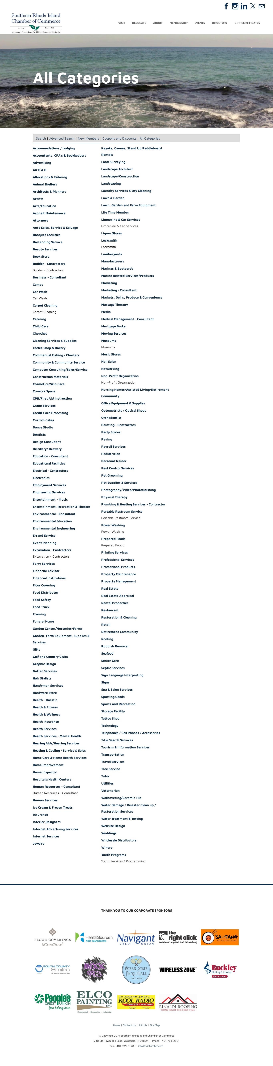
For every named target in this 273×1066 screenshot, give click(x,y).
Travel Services (112, 763)
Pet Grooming (111, 476)
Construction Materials (50, 378)
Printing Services (114, 553)
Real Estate (109, 589)
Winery (106, 848)
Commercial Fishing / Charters (56, 356)
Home (116, 1026)
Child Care (40, 327)
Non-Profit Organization (120, 377)
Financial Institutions (49, 579)
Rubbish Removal (114, 647)
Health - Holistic (45, 701)
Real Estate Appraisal (117, 597)
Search (41, 139)
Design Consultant (47, 443)
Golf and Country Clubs (50, 658)
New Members (88, 139)
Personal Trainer (113, 462)
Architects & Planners (49, 192)
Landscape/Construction (120, 177)
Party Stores (110, 433)
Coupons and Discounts (119, 139)
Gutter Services (45, 672)
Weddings (108, 834)
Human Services (45, 801)
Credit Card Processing (50, 414)
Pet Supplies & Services (119, 484)
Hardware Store (45, 694)
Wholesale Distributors (118, 841)
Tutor (105, 777)
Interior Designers (47, 823)
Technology (109, 727)
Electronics (41, 479)
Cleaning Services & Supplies (55, 342)
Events (200, 23)
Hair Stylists (42, 679)
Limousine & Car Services (120, 221)
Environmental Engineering (54, 529)
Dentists (39, 435)
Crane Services (44, 407)
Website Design (113, 827)
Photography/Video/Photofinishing (128, 491)
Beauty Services (45, 250)
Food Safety (42, 601)
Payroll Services (113, 447)
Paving (106, 440)
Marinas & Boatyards (117, 269)
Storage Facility (113, 712)
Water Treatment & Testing (122, 820)
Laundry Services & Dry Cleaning (126, 192)
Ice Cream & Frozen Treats (53, 808)
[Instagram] (235, 6)
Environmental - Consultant (54, 515)
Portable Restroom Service (122, 512)
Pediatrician (110, 455)
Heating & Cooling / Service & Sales (59, 751)
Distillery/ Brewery (47, 450)
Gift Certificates (247, 23)
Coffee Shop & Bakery (49, 349)
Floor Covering (44, 586)
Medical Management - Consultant (127, 320)
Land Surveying (113, 163)
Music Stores (111, 355)
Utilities (107, 784)
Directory (220, 23)
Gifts (36, 650)
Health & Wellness (46, 715)
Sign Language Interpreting (122, 676)
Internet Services (46, 837)
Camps (38, 286)
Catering (39, 320)
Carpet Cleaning (45, 306)
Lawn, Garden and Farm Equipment (128, 206)
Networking (110, 370)
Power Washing (113, 526)
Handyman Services (48, 686)
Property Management (118, 582)
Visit (121, 23)
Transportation (112, 755)
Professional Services (117, 561)
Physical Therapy (114, 498)
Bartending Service (47, 243)
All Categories (150, 139)
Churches (40, 334)
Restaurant (110, 611)
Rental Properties (114, 604)
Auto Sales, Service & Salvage (55, 229)
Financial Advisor (46, 572)
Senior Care (110, 662)
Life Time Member (115, 213)
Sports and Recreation (118, 705)
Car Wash (40, 293)
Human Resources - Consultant (56, 788)
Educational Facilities (49, 464)
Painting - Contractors (118, 426)
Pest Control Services (117, 469)
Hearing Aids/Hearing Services (56, 744)
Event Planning (44, 544)
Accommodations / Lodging (54, 149)
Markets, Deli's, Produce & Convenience (131, 298)
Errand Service (44, 537)
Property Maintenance (118, 575)
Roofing (107, 640)
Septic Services (113, 669)
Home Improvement (48, 766)
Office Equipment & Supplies (123, 404)
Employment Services (49, 486)
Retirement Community (119, 633)
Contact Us (129, 1026)
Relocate (139, 23)
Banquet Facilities (46, 236)
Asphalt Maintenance (49, 214)
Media (106, 313)
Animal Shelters (45, 185)
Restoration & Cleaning (118, 618)
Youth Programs (113, 856)
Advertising (42, 164)
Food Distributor (45, 593)
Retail (105, 626)
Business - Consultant (49, 278)
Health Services (45, 730)
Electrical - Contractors (50, 472)
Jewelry (38, 844)
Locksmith (109, 241)
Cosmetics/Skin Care (48, 385)
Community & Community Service (59, 363)
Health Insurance (46, 723)
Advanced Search (61, 139)
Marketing (109, 284)
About (158, 23)
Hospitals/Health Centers (52, 780)
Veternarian (110, 792)
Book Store (41, 257)
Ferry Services (44, 565)
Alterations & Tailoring (50, 178)
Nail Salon (108, 362)
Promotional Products (118, 568)
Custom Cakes (43, 421)
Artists (38, 200)
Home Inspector (45, 773)
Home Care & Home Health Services (60, 759)
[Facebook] (226, 6)
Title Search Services (117, 741)
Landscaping (111, 184)
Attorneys (40, 221)
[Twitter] (253, 6)
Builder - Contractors (49, 265)
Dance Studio (43, 428)
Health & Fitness (45, 708)
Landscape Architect (117, 170)
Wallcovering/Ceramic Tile (121, 799)
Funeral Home (43, 622)
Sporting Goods (113, 698)
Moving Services (113, 334)
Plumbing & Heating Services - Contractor (133, 505)
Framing (39, 615)
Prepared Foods (113, 540)
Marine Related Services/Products (127, 277)
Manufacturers (112, 262)
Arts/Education (44, 207)
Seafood (107, 654)
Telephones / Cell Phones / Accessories (130, 734)
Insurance (40, 816)
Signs (105, 683)
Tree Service (110, 770)
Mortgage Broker (114, 327)
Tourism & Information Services (125, 748)
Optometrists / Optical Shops (123, 411)
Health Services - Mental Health (57, 737)
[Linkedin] (244, 6)
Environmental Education (52, 522)
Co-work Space (44, 392)
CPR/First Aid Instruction (52, 399)
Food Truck (41, 608)
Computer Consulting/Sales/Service (60, 371)
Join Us (143, 1026)
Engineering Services (49, 493)
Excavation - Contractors (52, 551)
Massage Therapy (114, 306)
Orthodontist (111, 419)
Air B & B (39, 171)
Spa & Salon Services (117, 690)
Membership (179, 23)
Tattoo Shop (110, 719)
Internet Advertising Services (55, 830)
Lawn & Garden (112, 199)
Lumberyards (111, 255)
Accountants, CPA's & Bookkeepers (59, 156)
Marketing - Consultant (119, 291)
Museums (108, 342)
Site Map (155, 1026)
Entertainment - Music (50, 500)
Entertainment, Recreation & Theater (61, 508)
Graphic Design (44, 665)
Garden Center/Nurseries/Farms (57, 630)
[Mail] (261, 6)
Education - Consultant (50, 457)
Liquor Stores (111, 234)
